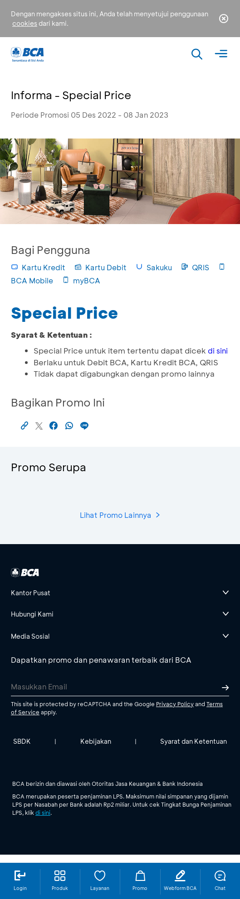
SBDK (22, 741)
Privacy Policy (175, 704)
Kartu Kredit (38, 267)
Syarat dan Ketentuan (193, 741)
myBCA (81, 280)
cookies (24, 23)
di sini (218, 350)
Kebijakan (95, 741)
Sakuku (154, 267)
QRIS (195, 267)
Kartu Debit (100, 267)
